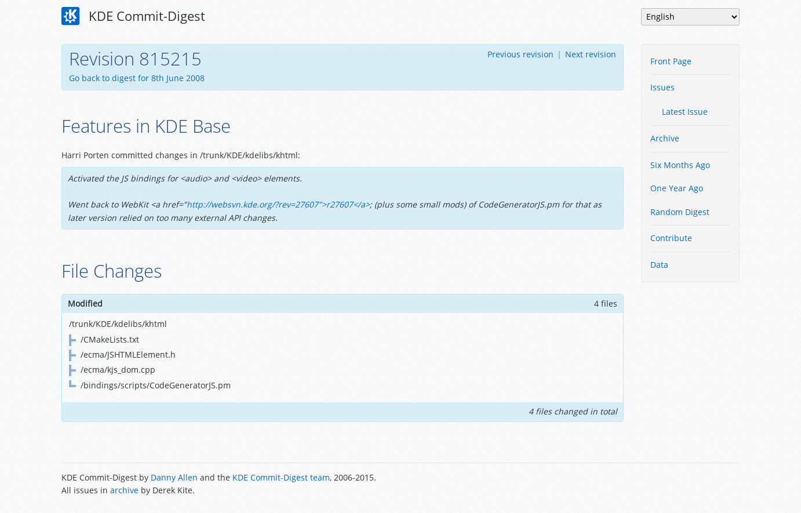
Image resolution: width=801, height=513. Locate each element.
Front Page (670, 61)
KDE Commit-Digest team (281, 477)
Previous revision (520, 54)
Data (659, 264)
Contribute (671, 237)
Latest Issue (685, 111)
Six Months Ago (680, 164)
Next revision (590, 54)
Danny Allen (174, 477)
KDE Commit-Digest (133, 16)
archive (124, 490)
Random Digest (679, 211)
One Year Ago (676, 188)
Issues (662, 87)
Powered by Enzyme (695, 485)
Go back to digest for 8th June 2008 (137, 77)
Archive (664, 138)
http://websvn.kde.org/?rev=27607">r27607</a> (278, 204)
